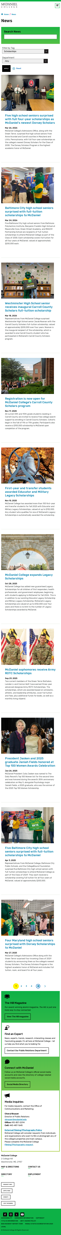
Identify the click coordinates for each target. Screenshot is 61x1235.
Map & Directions (10, 1167)
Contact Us (34, 1167)
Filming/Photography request (19, 1145)
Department (8, 57)
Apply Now (6, 1190)
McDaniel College (9, 1155)
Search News (12, 31)
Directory (6, 1174)
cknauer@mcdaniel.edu (16, 1119)
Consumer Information (24, 1218)
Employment (34, 1174)
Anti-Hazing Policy (28, 1221)
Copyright (40, 1218)
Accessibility (6, 1218)
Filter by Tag (8, 48)
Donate (5, 1197)
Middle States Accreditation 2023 (39, 1224)
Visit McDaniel (8, 1203)
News (14, 14)
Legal (3, 1227)
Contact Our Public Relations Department (27, 1050)
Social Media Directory (17, 1084)
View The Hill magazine (18, 1016)
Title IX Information (9, 1221)
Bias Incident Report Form (12, 1224)
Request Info (7, 1184)
